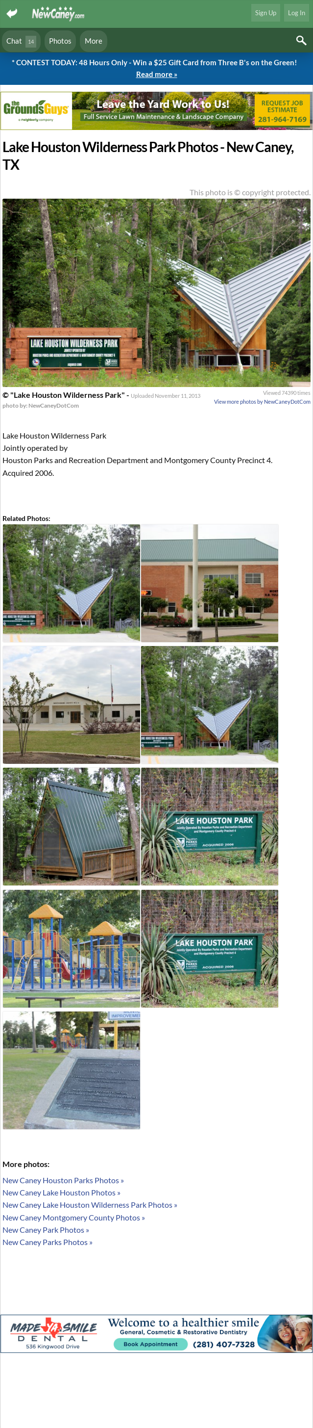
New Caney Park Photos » (45, 1229)
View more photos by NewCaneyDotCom (262, 401)
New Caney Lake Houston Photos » (61, 1192)
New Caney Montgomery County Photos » (73, 1217)
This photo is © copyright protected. (250, 192)
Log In (296, 13)
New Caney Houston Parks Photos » (63, 1180)
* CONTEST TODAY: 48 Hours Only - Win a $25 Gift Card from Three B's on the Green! (156, 69)
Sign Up (265, 13)
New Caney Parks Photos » (47, 1241)
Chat (21, 41)
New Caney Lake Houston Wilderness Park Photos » (89, 1204)
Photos (60, 40)
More (93, 40)
